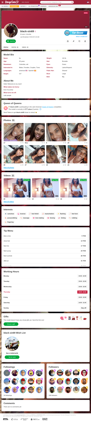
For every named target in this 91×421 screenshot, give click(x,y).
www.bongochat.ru (21, 414)
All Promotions (34, 6)
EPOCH (33, 414)
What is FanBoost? (81, 36)
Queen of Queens (47, 107)
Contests (43, 6)
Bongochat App (54, 6)
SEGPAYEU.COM (41, 414)
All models (5, 6)
